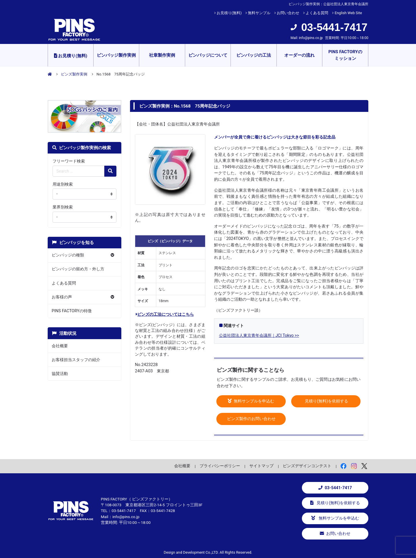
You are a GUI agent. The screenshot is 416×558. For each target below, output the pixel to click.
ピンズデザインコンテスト (307, 465)
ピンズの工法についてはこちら (165, 314)
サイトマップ (261, 465)
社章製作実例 (162, 55)
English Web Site (348, 13)
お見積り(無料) (229, 13)
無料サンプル (259, 13)
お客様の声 (62, 297)
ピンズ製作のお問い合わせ (251, 418)
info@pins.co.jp (311, 38)
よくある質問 (317, 13)
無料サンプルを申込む (251, 401)
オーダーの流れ (299, 55)
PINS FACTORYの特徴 (72, 310)
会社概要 (60, 345)
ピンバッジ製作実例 (116, 55)
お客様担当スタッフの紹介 (76, 359)
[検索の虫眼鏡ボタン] (110, 171)
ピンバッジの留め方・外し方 (78, 269)
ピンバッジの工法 (253, 55)
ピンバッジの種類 (68, 255)
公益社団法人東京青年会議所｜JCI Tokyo (256, 335)
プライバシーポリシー (220, 465)
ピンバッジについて (207, 55)
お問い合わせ (288, 13)
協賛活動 (60, 373)
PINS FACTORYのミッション (345, 55)
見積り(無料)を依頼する (326, 401)
